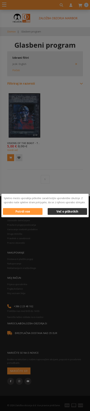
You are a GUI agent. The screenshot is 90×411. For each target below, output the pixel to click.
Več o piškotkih (67, 211)
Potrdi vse (22, 211)
